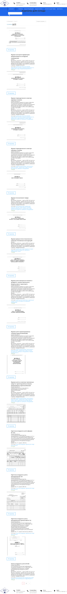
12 (7, 24)
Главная (28, 13)
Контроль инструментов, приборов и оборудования (22, 119)
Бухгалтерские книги (20, 206)
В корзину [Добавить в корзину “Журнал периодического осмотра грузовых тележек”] (11, 93)
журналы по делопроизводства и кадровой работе (22, 578)
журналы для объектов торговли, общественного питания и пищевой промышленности (22, 67)
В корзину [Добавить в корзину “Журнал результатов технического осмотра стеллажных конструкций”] (11, 234)
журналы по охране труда (25, 118)
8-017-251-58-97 (33, 5)
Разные (19, 251)
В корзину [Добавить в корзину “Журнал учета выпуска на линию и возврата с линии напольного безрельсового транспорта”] (11, 275)
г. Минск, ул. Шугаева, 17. (61, 4)
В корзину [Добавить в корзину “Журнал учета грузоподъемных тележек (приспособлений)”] (11, 327)
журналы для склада (15, 68)
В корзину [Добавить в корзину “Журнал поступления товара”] (11, 193)
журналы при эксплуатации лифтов (24, 400)
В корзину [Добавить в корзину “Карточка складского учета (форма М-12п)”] (11, 426)
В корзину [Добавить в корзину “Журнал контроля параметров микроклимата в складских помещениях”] (11, 50)
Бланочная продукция (20, 444)
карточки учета (14, 445)
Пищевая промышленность (25, 68)
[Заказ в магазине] (41, 21)
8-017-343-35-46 (33, 4)
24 (8, 24)
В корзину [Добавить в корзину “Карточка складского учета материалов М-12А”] (11, 470)
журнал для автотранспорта (22, 300)
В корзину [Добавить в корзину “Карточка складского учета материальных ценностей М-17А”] (11, 514)
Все (11, 24)
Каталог (11, 9)
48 (9, 24)
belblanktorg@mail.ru (47, 4)
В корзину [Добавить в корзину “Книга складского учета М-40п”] (11, 559)
